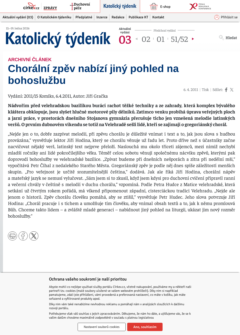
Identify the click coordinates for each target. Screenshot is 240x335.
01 (161, 39)
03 (125, 39)
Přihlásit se (226, 17)
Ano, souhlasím (144, 327)
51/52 (179, 39)
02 (146, 39)
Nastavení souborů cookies (102, 327)
